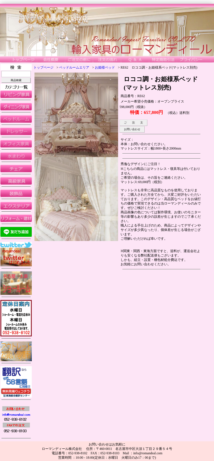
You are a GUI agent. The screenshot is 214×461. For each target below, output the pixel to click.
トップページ (43, 67)
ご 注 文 (133, 122)
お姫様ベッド (105, 67)
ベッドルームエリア (74, 67)
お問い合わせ (132, 129)
